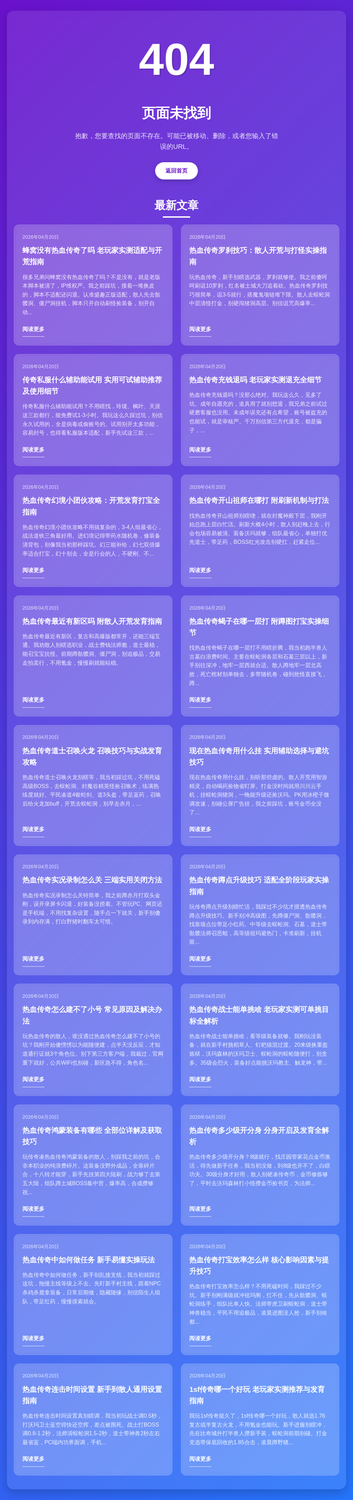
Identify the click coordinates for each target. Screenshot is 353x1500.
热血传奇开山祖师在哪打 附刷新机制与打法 (260, 499)
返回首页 (176, 167)
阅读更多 (34, 326)
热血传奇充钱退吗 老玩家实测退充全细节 (256, 377)
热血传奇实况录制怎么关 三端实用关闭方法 (92, 881)
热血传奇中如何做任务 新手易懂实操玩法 (89, 1262)
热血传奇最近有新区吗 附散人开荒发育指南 (92, 620)
